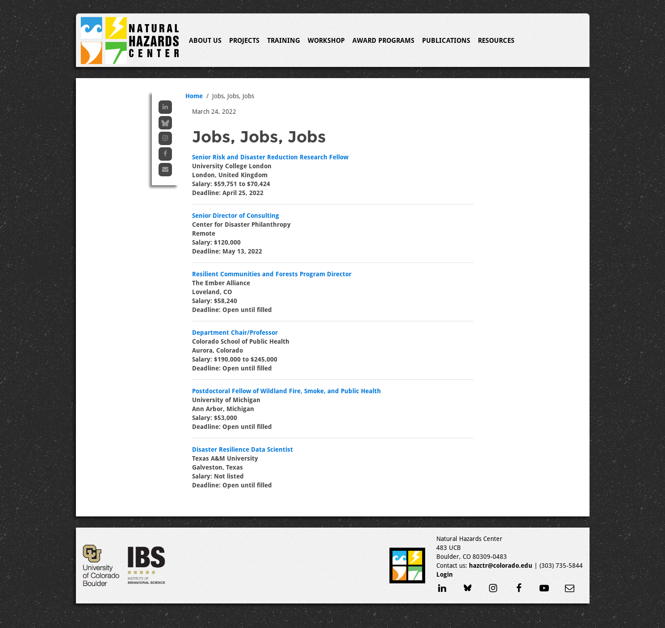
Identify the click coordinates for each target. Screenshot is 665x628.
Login (444, 574)
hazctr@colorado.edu (500, 565)
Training (283, 41)
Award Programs (383, 41)
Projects (244, 41)
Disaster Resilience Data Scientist (242, 449)
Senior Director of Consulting (235, 215)
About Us (205, 41)
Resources (496, 41)
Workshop (326, 41)
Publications (446, 41)
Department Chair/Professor (235, 332)
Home (194, 96)
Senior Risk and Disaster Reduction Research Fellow (270, 157)
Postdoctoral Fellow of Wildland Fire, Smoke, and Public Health (286, 391)
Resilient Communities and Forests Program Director (271, 274)
